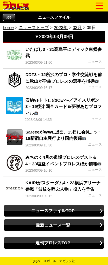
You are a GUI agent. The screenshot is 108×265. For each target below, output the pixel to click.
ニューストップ (34, 27)
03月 (77, 27)
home (8, 27)
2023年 (61, 27)
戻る (9, 17)
